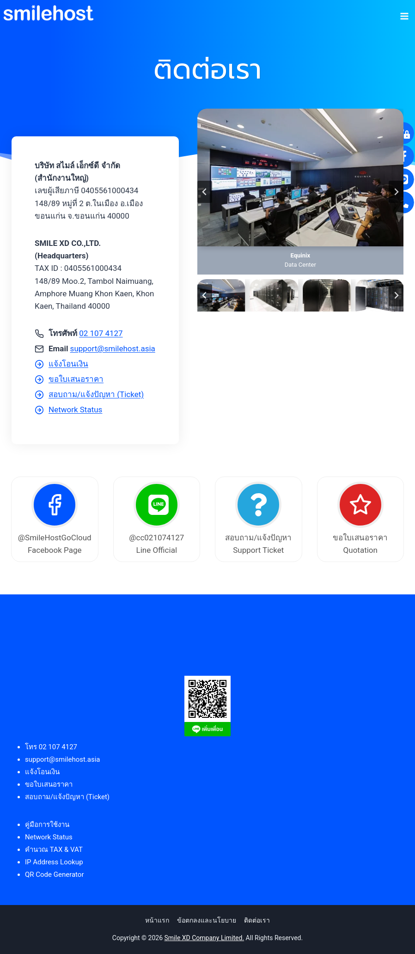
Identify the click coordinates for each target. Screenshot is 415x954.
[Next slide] (396, 192)
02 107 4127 (100, 333)
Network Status (49, 837)
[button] (221, 295)
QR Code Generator (54, 874)
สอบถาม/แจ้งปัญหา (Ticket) (67, 797)
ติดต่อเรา (257, 920)
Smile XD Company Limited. (204, 938)
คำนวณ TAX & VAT (54, 849)
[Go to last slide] (204, 192)
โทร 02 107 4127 (51, 747)
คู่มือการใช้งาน (47, 824)
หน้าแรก (157, 920)
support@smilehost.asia (112, 348)
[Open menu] (404, 13)
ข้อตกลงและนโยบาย (206, 920)
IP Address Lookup (54, 862)
